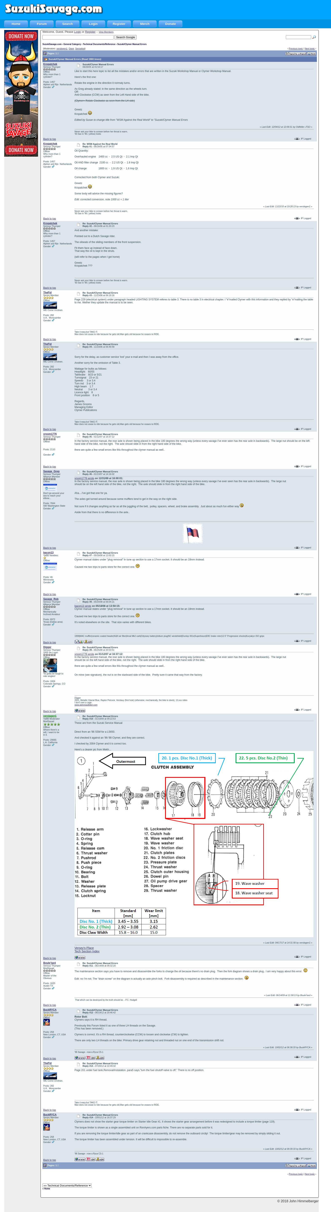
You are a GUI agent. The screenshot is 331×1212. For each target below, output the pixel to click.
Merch (144, 24)
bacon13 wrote (83, 606)
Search (67, 24)
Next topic (310, 48)
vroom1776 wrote (84, 478)
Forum (42, 24)
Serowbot (80, 48)
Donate (170, 24)
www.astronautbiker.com (86, 705)
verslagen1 (61, 48)
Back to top (49, 139)
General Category (72, 44)
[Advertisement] (254, 9)
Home (16, 24)
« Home (46, 1189)
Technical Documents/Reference (99, 44)
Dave (71, 48)
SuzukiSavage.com (52, 44)
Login (93, 24)
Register (119, 24)
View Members (106, 32)
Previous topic (296, 48)
